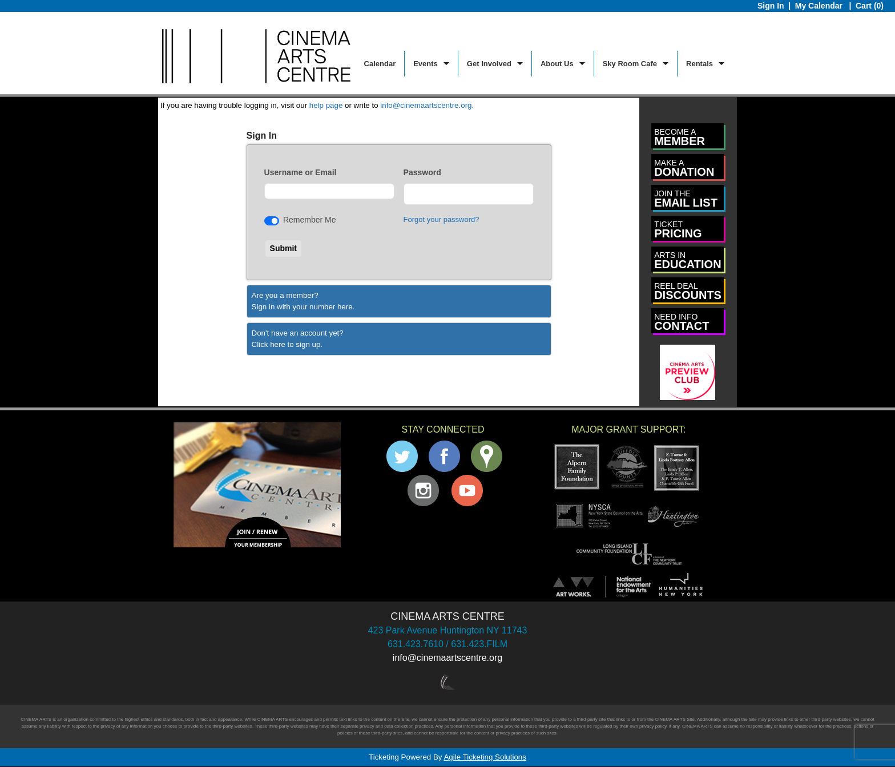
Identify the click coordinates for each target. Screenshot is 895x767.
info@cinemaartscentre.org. (427, 105)
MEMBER (679, 137)
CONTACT (681, 322)
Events (425, 63)
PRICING (678, 230)
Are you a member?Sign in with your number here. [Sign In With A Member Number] (303, 301)
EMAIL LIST (685, 199)
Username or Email (300, 172)
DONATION (684, 168)
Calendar (380, 63)
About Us (557, 63)
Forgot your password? (441, 219)
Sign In (770, 5)
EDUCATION (687, 261)
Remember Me (309, 219)
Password (422, 172)
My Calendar (820, 5)
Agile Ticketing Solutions (485, 757)
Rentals (699, 63)
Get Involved (489, 63)
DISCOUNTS (687, 291)
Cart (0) (870, 5)
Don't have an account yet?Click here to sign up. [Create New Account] (298, 339)
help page (326, 105)
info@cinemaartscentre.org (447, 658)
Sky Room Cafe (630, 63)
